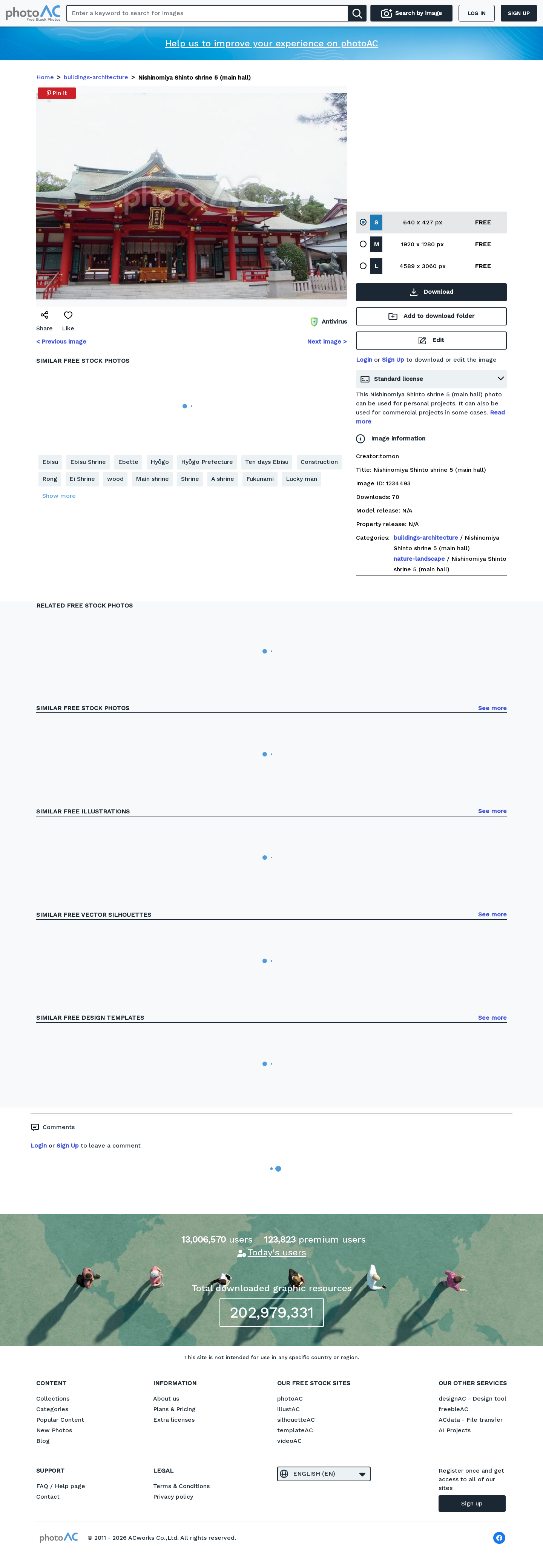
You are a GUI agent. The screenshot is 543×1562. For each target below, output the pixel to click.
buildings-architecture (426, 537)
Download (431, 292)
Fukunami (260, 478)
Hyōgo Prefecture (207, 461)
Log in (477, 13)
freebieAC (453, 1409)
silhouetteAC (296, 1419)
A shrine (222, 478)
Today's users (277, 1252)
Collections (52, 1398)
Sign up (519, 13)
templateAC (295, 1430)
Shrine (190, 478)
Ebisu (50, 461)
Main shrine (152, 478)
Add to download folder (431, 315)
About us (166, 1398)
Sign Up (393, 359)
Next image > (327, 341)
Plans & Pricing (174, 1409)
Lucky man (301, 478)
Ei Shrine (82, 478)
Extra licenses (174, 1419)
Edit (431, 340)
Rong (49, 478)
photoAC (290, 1398)
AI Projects (455, 1430)
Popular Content (60, 1419)
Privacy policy (173, 1496)
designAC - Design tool (472, 1398)
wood (115, 478)
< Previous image (61, 341)
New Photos (54, 1430)
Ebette (128, 461)
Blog (43, 1440)
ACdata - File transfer (471, 1419)
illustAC (288, 1409)
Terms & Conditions (181, 1486)
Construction (319, 461)
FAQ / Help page (60, 1486)
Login (364, 359)
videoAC (289, 1440)
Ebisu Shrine (88, 461)
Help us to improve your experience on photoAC (271, 43)
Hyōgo (159, 461)
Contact (48, 1496)
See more (492, 708)
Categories (52, 1409)
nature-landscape (419, 558)
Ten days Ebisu (266, 461)
